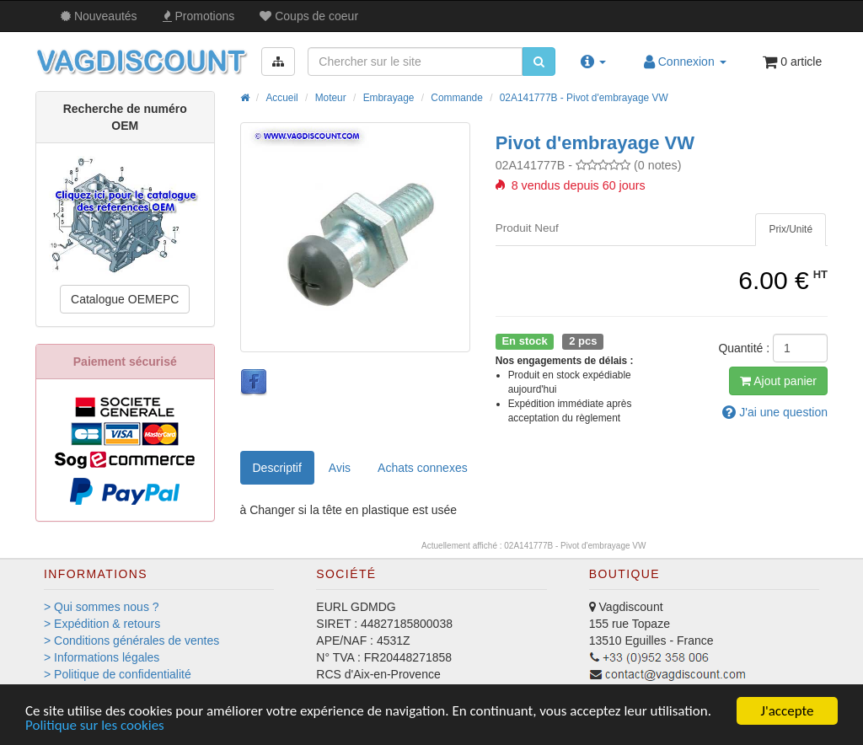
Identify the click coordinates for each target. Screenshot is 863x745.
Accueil (281, 98)
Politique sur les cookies (94, 726)
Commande (456, 98)
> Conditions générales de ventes (131, 640)
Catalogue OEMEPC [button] (125, 299)
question (775, 412)
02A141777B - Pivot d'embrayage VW (584, 98)
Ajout (778, 381)
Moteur (330, 98)
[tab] (790, 229)
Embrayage (389, 98)
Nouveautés (99, 16)
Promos (199, 16)
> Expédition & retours (102, 623)
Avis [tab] (340, 467)
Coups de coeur (309, 16)
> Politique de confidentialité (117, 674)
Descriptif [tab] (277, 467)
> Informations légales (101, 657)
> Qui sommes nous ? (101, 607)
